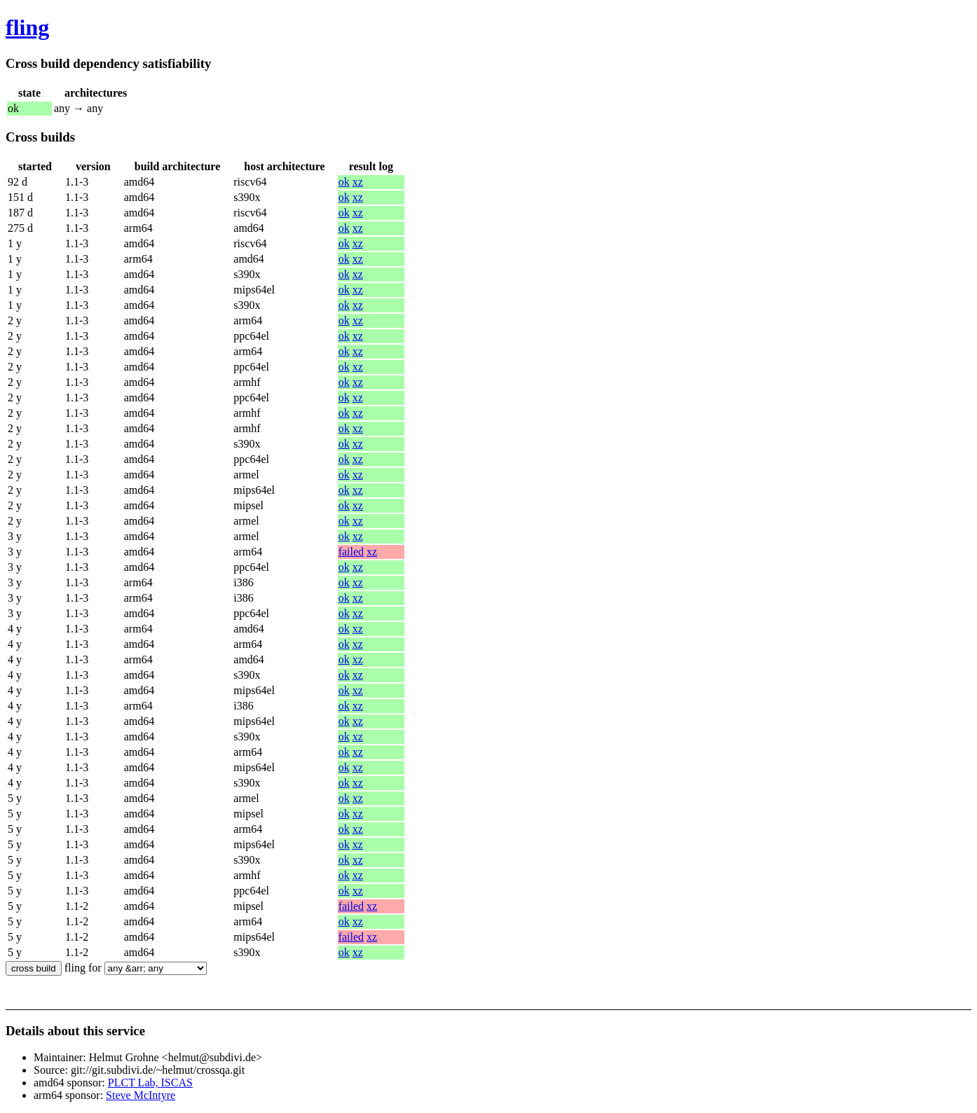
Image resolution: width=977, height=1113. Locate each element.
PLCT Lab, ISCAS (150, 1082)
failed (351, 552)
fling (27, 27)
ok (344, 182)
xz (358, 182)
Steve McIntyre (140, 1095)
